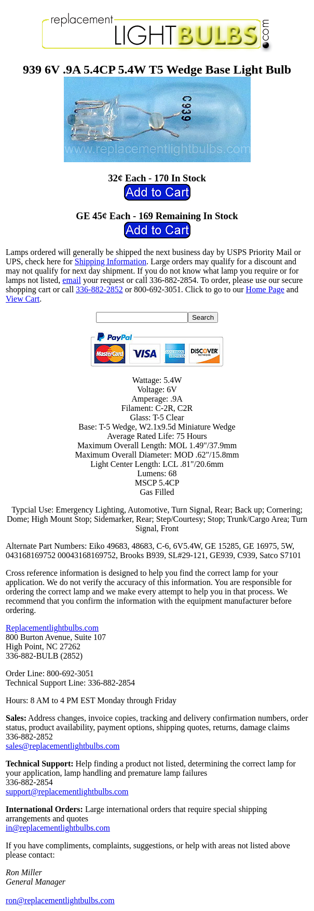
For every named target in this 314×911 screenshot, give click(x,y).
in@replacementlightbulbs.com (58, 827)
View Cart (22, 298)
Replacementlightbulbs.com (52, 627)
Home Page (265, 289)
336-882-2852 (99, 289)
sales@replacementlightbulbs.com (63, 746)
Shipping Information (110, 261)
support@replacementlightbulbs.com (67, 791)
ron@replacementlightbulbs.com (60, 900)
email (71, 280)
